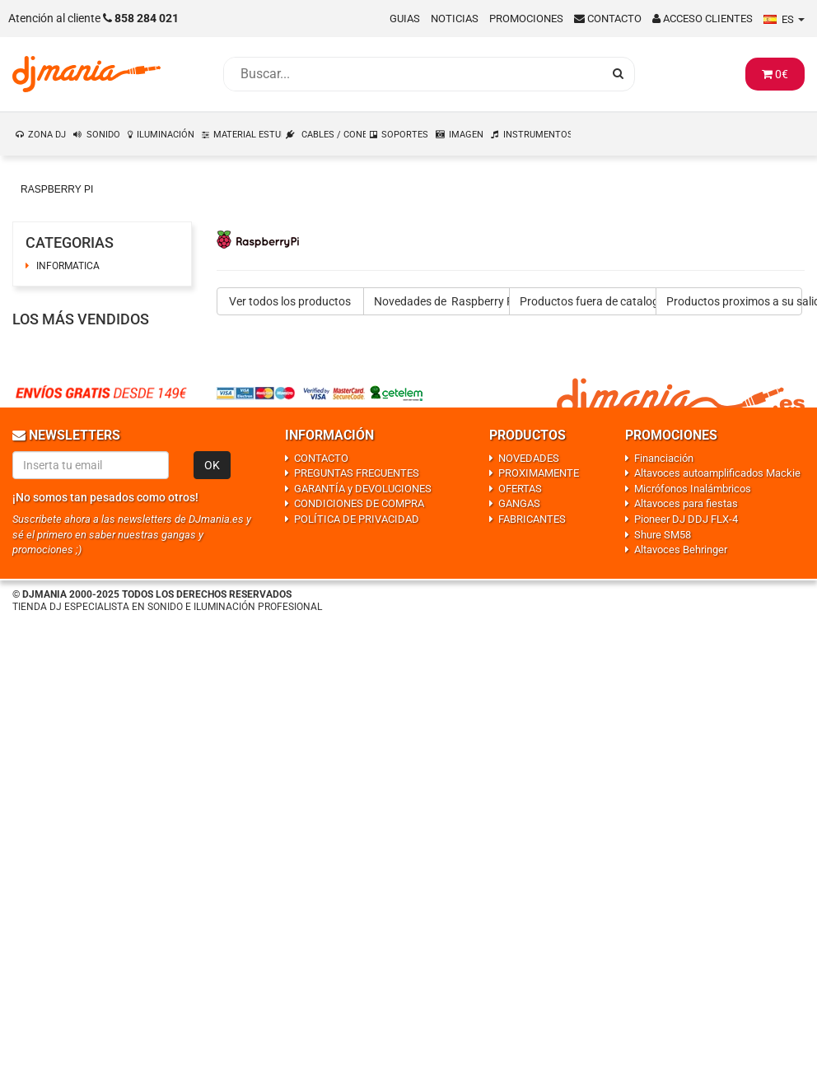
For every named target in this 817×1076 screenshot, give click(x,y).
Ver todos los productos (290, 301)
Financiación (663, 458)
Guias (405, 18)
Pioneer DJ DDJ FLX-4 (686, 519)
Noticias (455, 18)
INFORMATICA (68, 266)
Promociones (526, 18)
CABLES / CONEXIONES (333, 134)
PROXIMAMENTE (538, 473)
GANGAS (519, 503)
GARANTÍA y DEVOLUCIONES (363, 488)
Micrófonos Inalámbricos (692, 488)
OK (212, 465)
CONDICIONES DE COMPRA (359, 503)
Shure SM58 (662, 535)
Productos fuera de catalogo (588, 301)
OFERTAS (520, 488)
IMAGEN (466, 134)
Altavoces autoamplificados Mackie (717, 473)
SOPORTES (404, 134)
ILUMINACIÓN (165, 134)
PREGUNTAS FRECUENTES (356, 473)
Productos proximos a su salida (734, 301)
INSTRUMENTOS (537, 134)
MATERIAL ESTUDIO (247, 134)
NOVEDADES (528, 458)
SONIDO (103, 134)
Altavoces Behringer (680, 549)
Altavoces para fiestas (686, 503)
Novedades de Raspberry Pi (442, 301)
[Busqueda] (412, 74)
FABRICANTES (532, 519)
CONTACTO (321, 458)
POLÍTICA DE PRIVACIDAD (356, 519)
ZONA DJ (47, 134)
